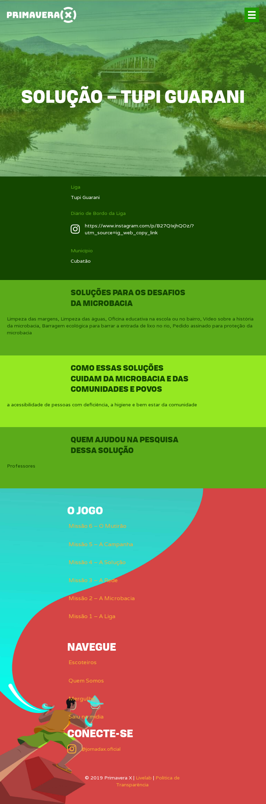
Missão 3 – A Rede (93, 580)
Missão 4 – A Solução (97, 562)
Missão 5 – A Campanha (101, 544)
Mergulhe (82, 698)
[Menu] (252, 15)
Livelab (144, 778)
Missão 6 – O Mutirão (97, 526)
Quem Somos (86, 680)
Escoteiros (83, 662)
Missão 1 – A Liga (92, 616)
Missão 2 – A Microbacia (102, 598)
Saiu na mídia (86, 716)
